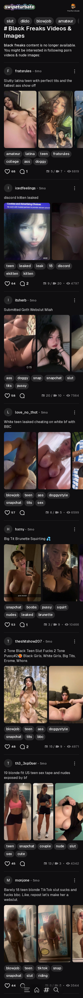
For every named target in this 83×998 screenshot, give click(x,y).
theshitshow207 (28, 641)
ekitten (12, 274)
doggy (40, 161)
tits (9, 386)
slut (70, 378)
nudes (11, 615)
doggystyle (58, 495)
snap (37, 378)
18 (50, 266)
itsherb (20, 300)
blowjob (12, 495)
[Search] (56, 990)
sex (40, 503)
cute (21, 854)
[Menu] (27, 990)
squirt (61, 607)
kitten (28, 274)
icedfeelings (25, 188)
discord (64, 266)
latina (30, 154)
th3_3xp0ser (26, 763)
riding (42, 976)
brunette (46, 615)
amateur (13, 154)
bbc (40, 737)
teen (44, 154)
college (12, 161)
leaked (25, 266)
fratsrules (23, 71)
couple (45, 846)
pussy (22, 386)
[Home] (37, 990)
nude (60, 846)
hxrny (19, 529)
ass (27, 161)
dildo (25, 21)
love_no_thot (26, 412)
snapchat (54, 378)
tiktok (43, 968)
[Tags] (46, 990)
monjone (22, 880)
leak (40, 266)
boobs (32, 607)
